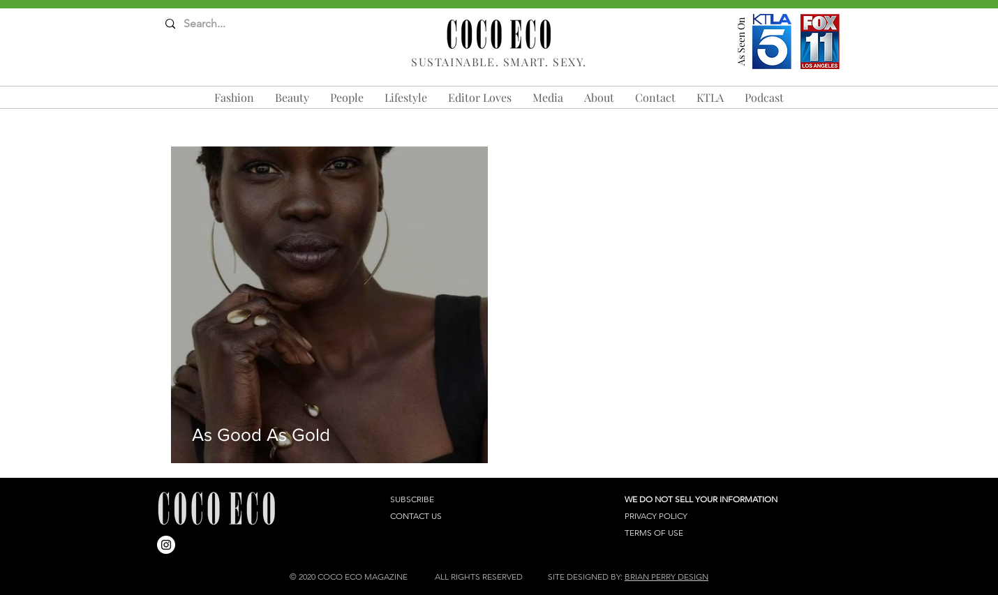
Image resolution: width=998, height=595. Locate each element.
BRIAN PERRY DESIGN (666, 576)
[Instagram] (166, 545)
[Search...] (220, 24)
